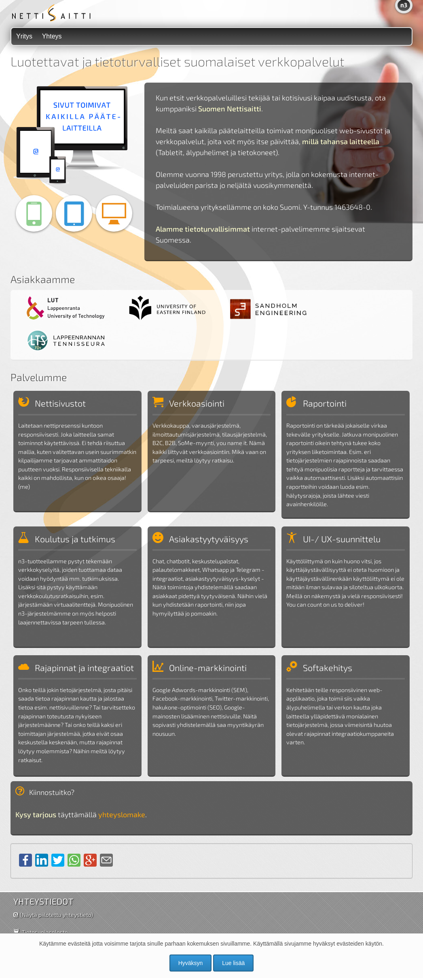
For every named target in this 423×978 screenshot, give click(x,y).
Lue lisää (233, 963)
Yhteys (52, 36)
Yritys (24, 36)
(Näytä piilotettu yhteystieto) (56, 914)
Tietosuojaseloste (45, 932)
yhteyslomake (121, 814)
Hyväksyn (190, 963)
